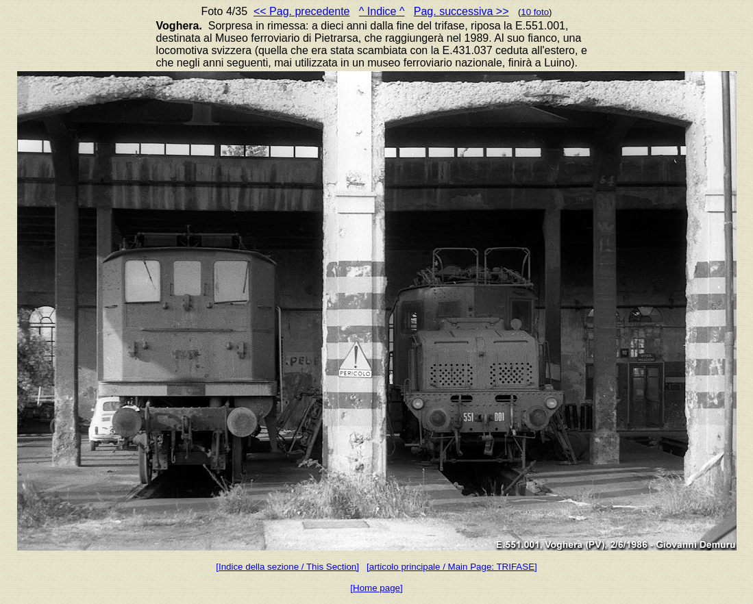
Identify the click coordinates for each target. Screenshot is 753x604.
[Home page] (376, 588)
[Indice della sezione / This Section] (287, 567)
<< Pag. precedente (302, 11)
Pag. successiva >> (461, 11)
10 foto (535, 12)
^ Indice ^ (382, 11)
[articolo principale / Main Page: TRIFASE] (452, 567)
